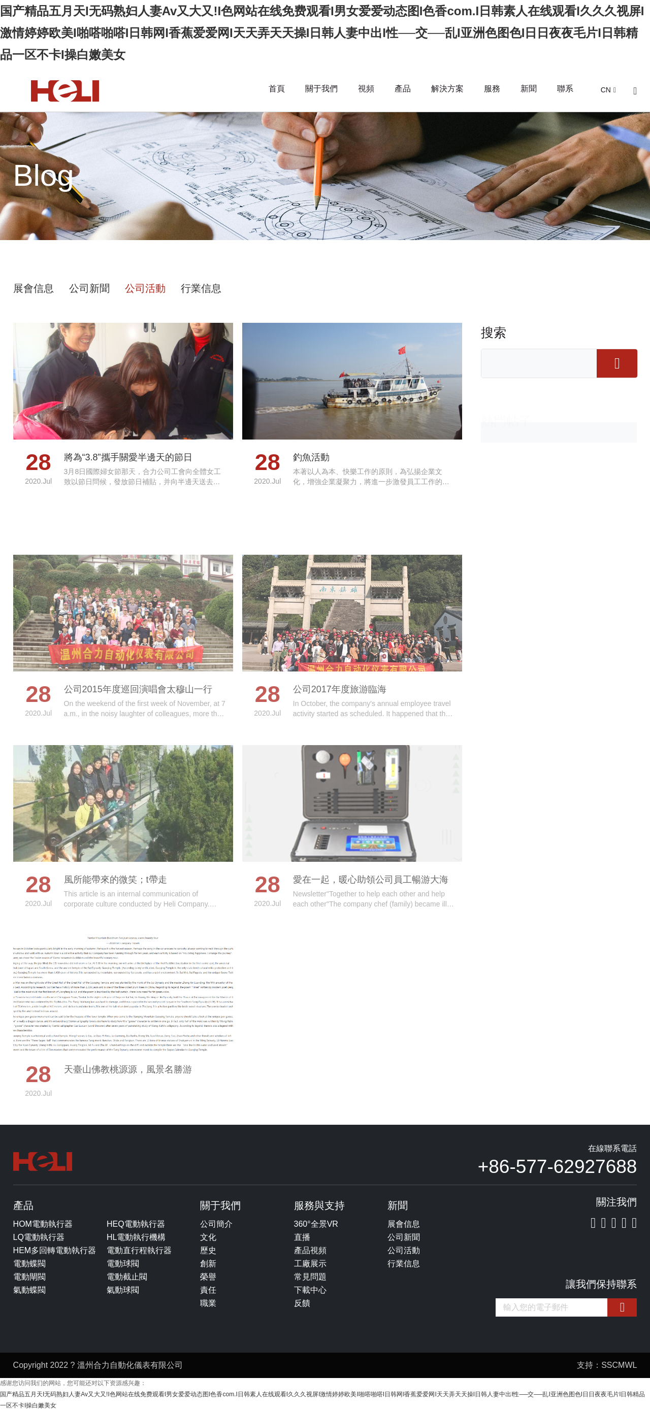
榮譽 (208, 1276)
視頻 (366, 88)
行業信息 (201, 288)
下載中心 (310, 1290)
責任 (208, 1290)
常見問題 (310, 1276)
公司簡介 (216, 1224)
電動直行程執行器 (139, 1250)
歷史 (208, 1250)
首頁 (277, 88)
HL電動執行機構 (136, 1237)
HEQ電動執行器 (136, 1224)
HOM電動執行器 (43, 1224)
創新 (208, 1263)
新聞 (529, 88)
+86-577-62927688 (557, 1166)
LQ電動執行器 (38, 1237)
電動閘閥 (29, 1276)
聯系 (565, 88)
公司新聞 (89, 288)
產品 (403, 88)
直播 (302, 1237)
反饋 (302, 1303)
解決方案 (447, 88)
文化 (208, 1237)
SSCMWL (619, 1365)
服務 (492, 88)
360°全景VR (316, 1224)
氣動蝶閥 (29, 1290)
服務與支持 (319, 1205)
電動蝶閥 (29, 1263)
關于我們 (321, 88)
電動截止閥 (127, 1276)
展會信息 (33, 288)
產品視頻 (310, 1250)
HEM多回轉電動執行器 (54, 1250)
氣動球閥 (123, 1290)
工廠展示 (310, 1263)
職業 (208, 1303)
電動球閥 (123, 1263)
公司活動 (145, 288)
